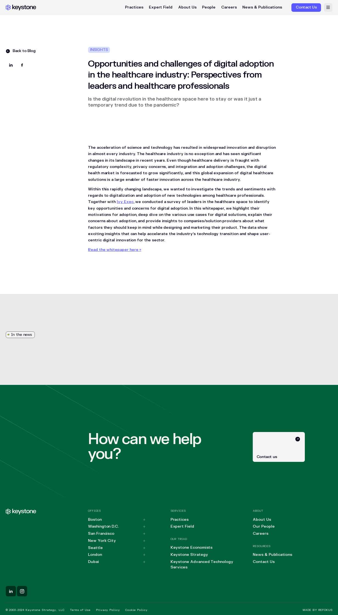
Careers (229, 7)
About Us (187, 7)
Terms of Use (80, 610)
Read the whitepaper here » (114, 249)
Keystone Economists (192, 547)
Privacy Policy (108, 610)
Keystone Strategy (189, 554)
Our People (263, 526)
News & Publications (262, 7)
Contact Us (263, 561)
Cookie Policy (136, 610)
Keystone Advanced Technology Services (202, 564)
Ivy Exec (125, 201)
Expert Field (160, 7)
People (208, 7)
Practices (134, 7)
